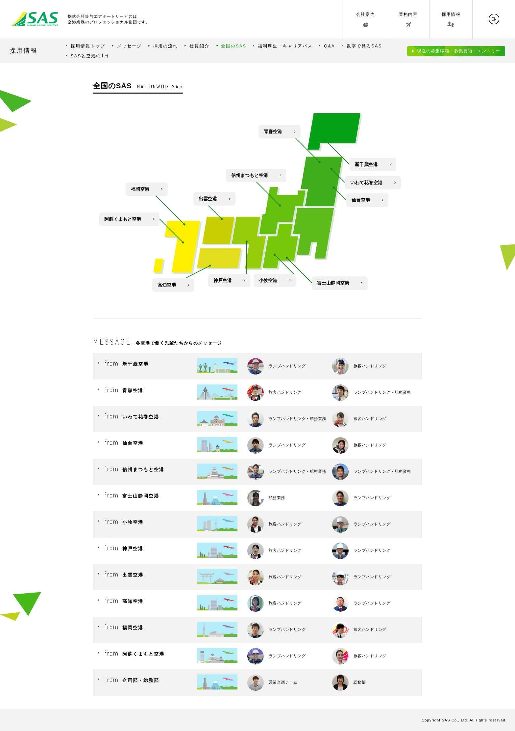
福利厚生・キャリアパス (285, 45)
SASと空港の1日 (90, 55)
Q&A (329, 45)
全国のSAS (234, 45)
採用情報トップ (88, 45)
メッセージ (129, 45)
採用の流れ (165, 45)
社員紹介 (199, 45)
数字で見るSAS (364, 45)
